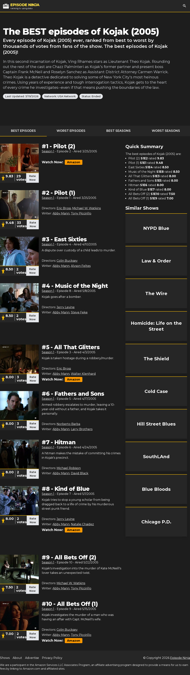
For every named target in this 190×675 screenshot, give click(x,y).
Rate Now (32, 177)
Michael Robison (69, 468)
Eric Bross (64, 208)
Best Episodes (23, 131)
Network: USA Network (60, 96)
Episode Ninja (180, 658)
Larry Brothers (81, 429)
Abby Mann (61, 213)
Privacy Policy (52, 658)
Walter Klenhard (83, 373)
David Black (79, 473)
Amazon (73, 162)
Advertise (32, 658)
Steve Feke (79, 312)
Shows (5, 658)
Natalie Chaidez (82, 524)
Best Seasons (118, 131)
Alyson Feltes (81, 266)
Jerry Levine (66, 307)
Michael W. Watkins (86, 208)
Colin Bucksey (67, 260)
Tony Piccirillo (81, 213)
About (17, 658)
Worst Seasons (166, 131)
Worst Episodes (71, 131)
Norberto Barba (68, 424)
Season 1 (48, 151)
